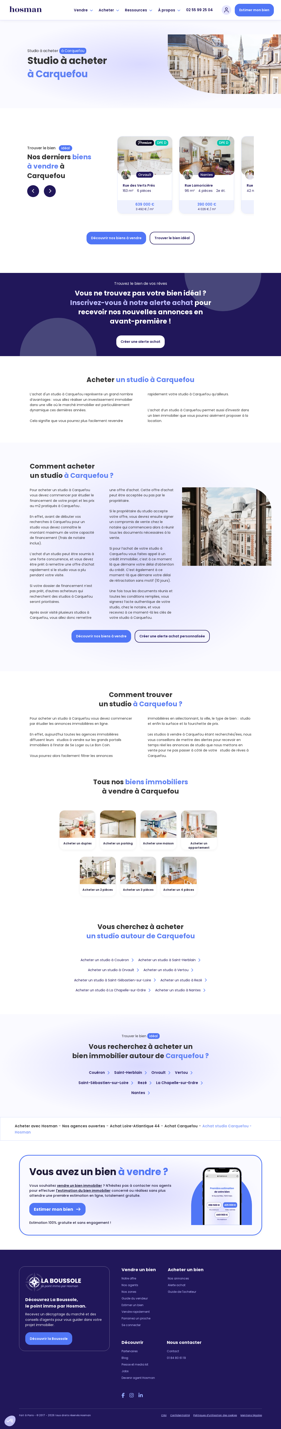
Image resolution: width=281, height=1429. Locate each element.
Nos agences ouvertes (83, 1126)
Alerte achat (176, 1285)
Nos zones (129, 1292)
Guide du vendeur (135, 1298)
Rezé (144, 1082)
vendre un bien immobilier (79, 1185)
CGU (164, 1415)
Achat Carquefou (181, 1126)
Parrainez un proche (136, 1318)
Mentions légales (251, 1415)
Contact (173, 1351)
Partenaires (130, 1351)
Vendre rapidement (136, 1312)
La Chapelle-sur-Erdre (179, 1082)
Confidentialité (180, 1415)
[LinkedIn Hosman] (140, 1395)
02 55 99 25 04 (199, 9)
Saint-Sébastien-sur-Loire (105, 1082)
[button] (10, 1421)
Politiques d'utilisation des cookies (215, 1415)
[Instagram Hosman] (131, 1395)
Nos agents (130, 1285)
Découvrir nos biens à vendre (116, 238)
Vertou (183, 1072)
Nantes (140, 1092)
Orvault (160, 1072)
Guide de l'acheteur (182, 1292)
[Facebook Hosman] (123, 1395)
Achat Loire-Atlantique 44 (135, 1126)
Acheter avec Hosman (36, 1126)
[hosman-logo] (25, 10)
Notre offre (129, 1278)
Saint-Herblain (130, 1072)
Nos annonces (178, 1278)
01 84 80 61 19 (176, 1358)
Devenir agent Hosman (138, 1378)
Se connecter (131, 1325)
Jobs (125, 1371)
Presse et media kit (135, 1364)
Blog (125, 1358)
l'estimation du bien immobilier (83, 1190)
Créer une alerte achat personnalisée (172, 636)
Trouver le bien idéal (172, 238)
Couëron (99, 1072)
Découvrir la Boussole (49, 1338)
